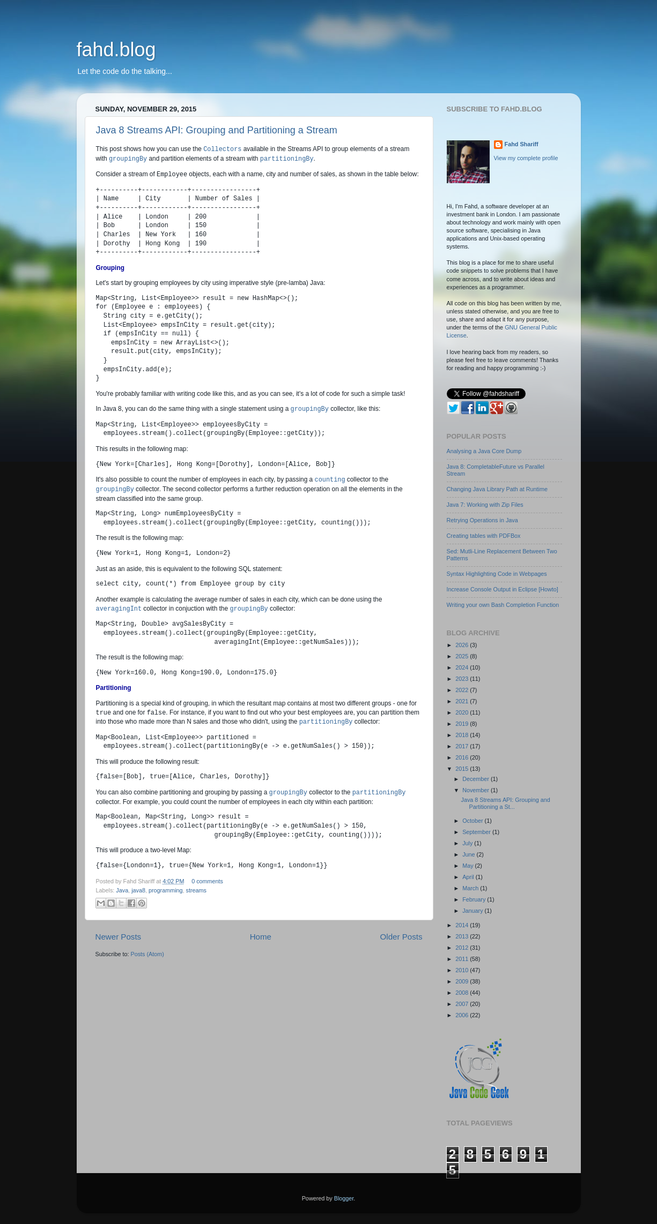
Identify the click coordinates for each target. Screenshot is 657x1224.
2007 (462, 1004)
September (477, 832)
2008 (462, 992)
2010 (462, 970)
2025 (462, 656)
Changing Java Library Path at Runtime (497, 489)
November (476, 790)
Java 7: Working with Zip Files (485, 504)
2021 (462, 701)
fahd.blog (116, 50)
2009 (462, 981)
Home (260, 936)
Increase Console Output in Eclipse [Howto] (502, 589)
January (473, 910)
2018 (462, 735)
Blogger (344, 1198)
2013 (462, 936)
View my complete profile (526, 158)
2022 (462, 690)
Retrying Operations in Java (482, 520)
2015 (462, 768)
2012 (462, 947)
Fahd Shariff (521, 144)
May (468, 865)
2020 (462, 712)
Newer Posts (118, 936)
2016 (462, 757)
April (469, 877)
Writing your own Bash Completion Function (503, 605)
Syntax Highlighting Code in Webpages (497, 573)
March (471, 888)
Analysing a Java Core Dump (484, 451)
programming (166, 890)
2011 (462, 959)
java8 (138, 890)
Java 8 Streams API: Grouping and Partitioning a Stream (216, 130)
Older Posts (401, 936)
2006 (462, 1015)
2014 (462, 925)
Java (122, 890)
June (469, 854)
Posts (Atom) (147, 954)
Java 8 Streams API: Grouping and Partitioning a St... (505, 803)
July (468, 843)
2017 (462, 746)
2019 (462, 723)
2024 (462, 667)
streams (196, 890)
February (474, 899)
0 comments (207, 881)
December (476, 779)
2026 (462, 645)
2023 (462, 678)
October (473, 820)
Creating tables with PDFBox (484, 535)
